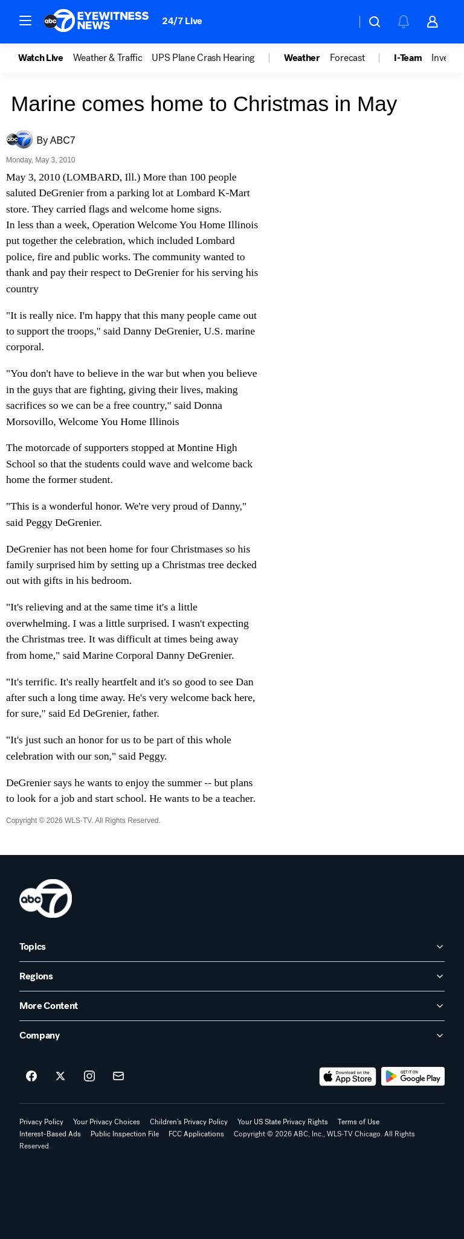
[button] (25, 20)
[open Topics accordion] (232, 947)
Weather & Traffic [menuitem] (108, 58)
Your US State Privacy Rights (282, 1121)
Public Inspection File (125, 1134)
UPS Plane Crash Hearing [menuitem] (203, 58)
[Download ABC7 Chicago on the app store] (348, 1076)
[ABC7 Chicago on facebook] (31, 1077)
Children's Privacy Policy (189, 1121)
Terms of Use (358, 1121)
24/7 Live (182, 20)
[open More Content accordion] (232, 1006)
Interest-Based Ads (50, 1134)
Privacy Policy (41, 1121)
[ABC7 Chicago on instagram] (89, 1077)
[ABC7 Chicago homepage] (96, 21)
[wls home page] (45, 898)
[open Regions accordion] (232, 976)
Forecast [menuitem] (347, 58)
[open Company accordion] (232, 1035)
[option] (45, 58)
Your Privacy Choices (106, 1121)
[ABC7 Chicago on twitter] (60, 1077)
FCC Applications (196, 1134)
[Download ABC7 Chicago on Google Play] (413, 1076)
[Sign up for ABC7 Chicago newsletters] (118, 1077)
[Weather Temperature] (337, 22)
